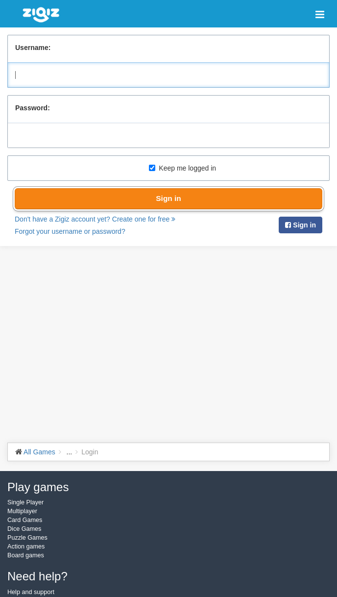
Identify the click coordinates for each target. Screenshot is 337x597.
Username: (32, 47)
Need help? (37, 576)
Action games (26, 546)
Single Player (25, 502)
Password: (32, 108)
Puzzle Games (27, 537)
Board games (25, 555)
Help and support (30, 592)
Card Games (24, 520)
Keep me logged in (182, 168)
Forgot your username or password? (70, 231)
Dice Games (24, 528)
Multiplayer (22, 511)
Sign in (168, 198)
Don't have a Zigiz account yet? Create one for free (95, 219)
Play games (38, 487)
